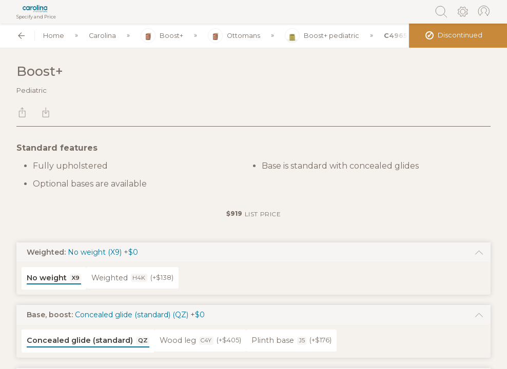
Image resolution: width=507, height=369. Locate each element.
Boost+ (162, 35)
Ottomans (234, 35)
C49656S (400, 35)
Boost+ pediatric (322, 35)
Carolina (102, 35)
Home (53, 35)
